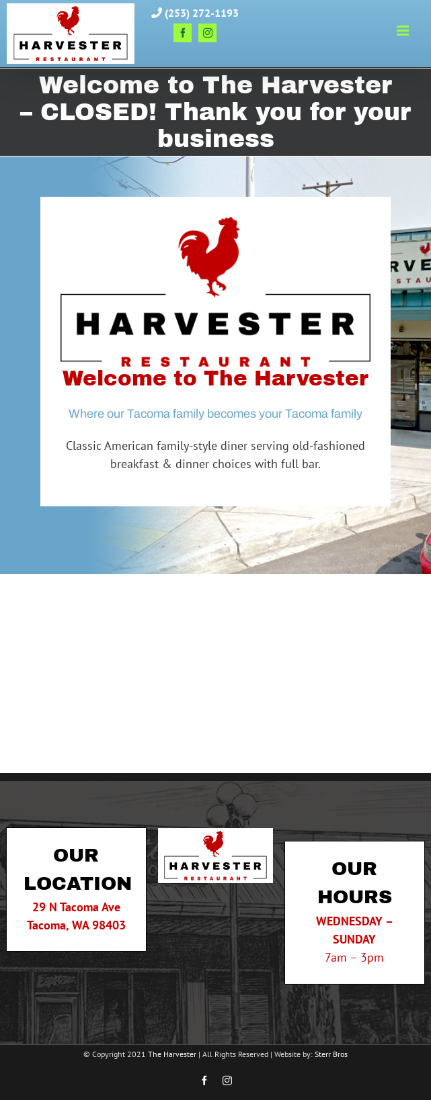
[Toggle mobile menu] (404, 31)
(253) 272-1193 (195, 12)
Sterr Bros (331, 1054)
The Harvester (172, 1054)
